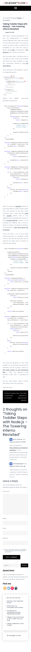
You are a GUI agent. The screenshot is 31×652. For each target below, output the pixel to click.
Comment (6, 491)
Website (5, 538)
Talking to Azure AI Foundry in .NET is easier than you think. (15, 618)
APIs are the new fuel (13, 598)
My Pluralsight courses (14, 635)
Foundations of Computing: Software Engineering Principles (14, 612)
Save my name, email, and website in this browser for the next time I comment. (16, 550)
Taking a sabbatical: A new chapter (15, 624)
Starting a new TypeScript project (15, 601)
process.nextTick (12, 220)
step (13, 50)
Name (5, 518)
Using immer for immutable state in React (15, 606)
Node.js (19, 18)
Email (4, 528)
